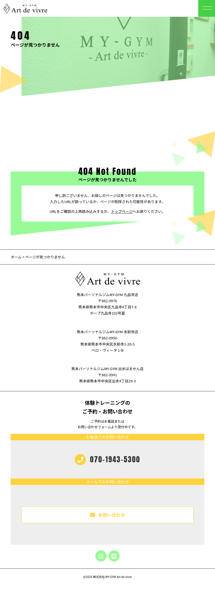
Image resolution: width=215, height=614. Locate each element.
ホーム (16, 257)
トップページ (122, 211)
